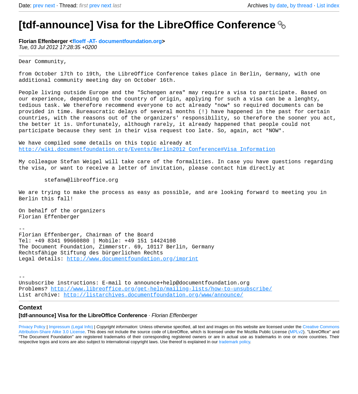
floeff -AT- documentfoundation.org (117, 41)
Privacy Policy (32, 373)
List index (328, 5)
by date (278, 5)
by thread (301, 5)
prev (38, 5)
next (50, 5)
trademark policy (234, 388)
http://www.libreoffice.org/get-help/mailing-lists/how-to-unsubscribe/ (161, 334)
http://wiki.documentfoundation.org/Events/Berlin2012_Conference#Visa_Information (147, 165)
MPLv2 (296, 378)
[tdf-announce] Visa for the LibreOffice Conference (152, 25)
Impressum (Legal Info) (71, 373)
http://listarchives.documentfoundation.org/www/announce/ (153, 341)
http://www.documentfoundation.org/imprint (132, 297)
